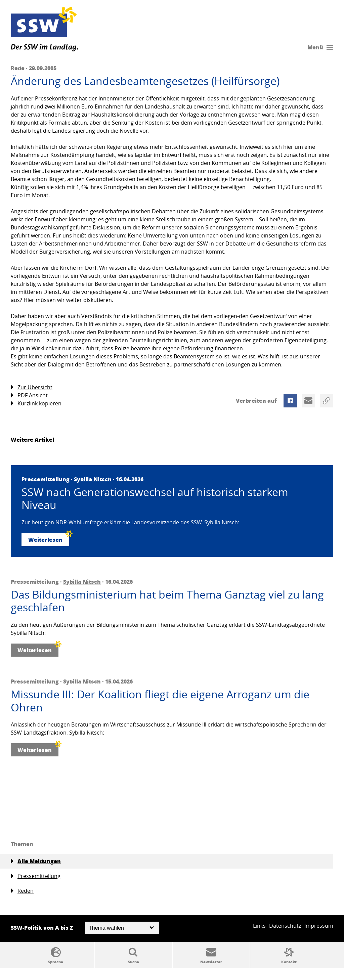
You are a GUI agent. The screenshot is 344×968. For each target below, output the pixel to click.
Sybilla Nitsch (93, 479)
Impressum (318, 925)
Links (259, 925)
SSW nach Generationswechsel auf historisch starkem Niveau (155, 499)
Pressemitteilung (35, 876)
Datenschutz (285, 925)
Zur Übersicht (31, 387)
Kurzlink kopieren (36, 403)
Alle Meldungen (36, 861)
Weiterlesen (48, 538)
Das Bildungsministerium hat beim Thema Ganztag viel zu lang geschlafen (167, 601)
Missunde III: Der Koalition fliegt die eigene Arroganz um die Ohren (160, 701)
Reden (22, 891)
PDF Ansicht (29, 395)
